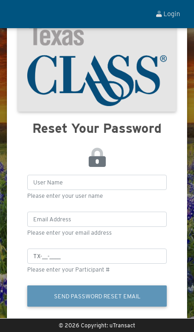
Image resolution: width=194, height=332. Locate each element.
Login (168, 14)
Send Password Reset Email (97, 296)
